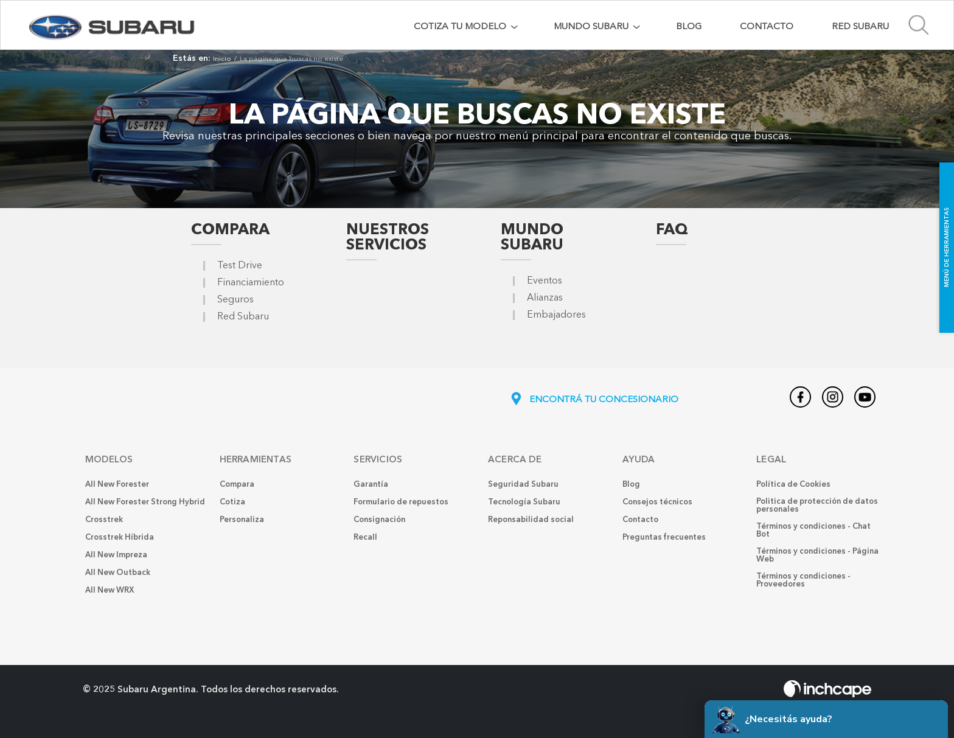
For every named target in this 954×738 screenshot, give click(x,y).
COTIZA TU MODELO (460, 27)
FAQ (672, 230)
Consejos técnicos (657, 502)
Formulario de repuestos (400, 502)
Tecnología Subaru (524, 502)
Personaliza (242, 520)
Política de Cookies (793, 485)
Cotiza (232, 502)
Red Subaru (860, 27)
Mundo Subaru (532, 238)
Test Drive (239, 266)
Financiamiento (250, 283)
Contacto (766, 27)
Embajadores (556, 315)
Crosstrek (104, 520)
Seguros (235, 300)
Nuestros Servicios (387, 238)
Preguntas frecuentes (664, 537)
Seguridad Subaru (523, 485)
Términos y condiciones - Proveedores (803, 580)
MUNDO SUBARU (591, 27)
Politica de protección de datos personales (817, 505)
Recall (365, 537)
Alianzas (545, 298)
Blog (689, 27)
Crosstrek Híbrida (119, 537)
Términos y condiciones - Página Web (817, 555)
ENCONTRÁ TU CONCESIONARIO (593, 400)
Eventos (544, 281)
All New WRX (109, 590)
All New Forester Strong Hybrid (145, 502)
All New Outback (117, 573)
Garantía (370, 485)
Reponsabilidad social (531, 520)
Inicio (222, 59)
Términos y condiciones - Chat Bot (813, 530)
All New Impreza (116, 555)
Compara (230, 230)
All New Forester (117, 485)
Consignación (379, 520)
